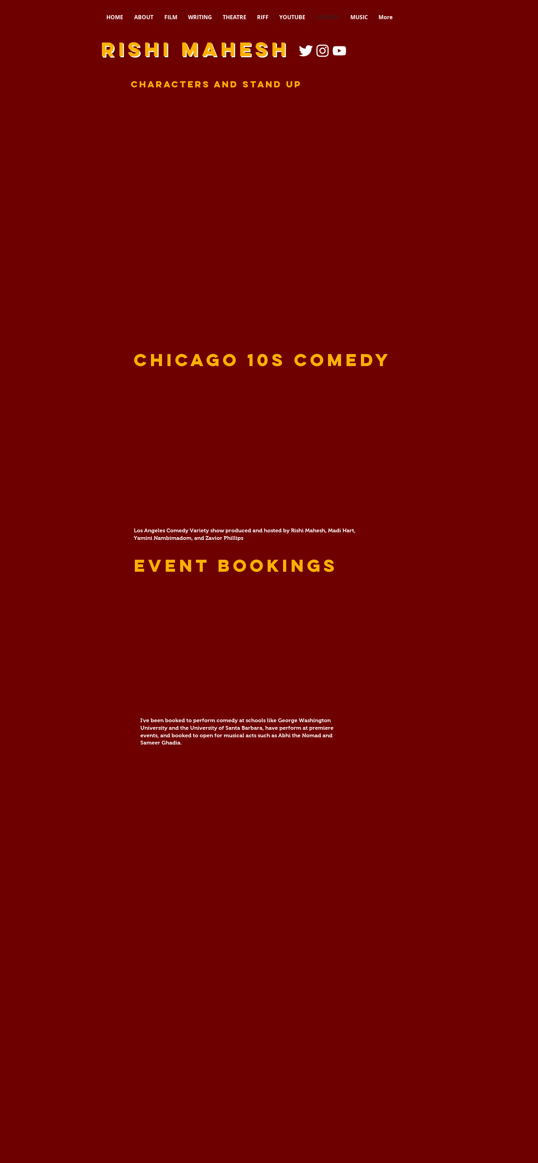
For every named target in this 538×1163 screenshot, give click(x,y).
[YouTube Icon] (339, 51)
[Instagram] (322, 51)
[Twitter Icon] (305, 51)
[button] (269, 645)
